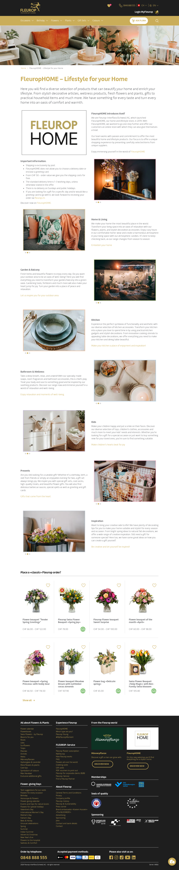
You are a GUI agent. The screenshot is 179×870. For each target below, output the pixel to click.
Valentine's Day (27, 808)
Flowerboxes (26, 730)
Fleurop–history (62, 800)
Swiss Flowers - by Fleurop (32, 733)
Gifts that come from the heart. (36, 496)
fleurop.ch (40, 198)
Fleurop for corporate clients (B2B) (70, 772)
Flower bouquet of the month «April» (141, 620)
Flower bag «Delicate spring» (105, 681)
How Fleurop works (64, 755)
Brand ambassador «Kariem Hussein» (71, 808)
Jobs (58, 819)
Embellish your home (101, 245)
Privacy (59, 794)
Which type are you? (64, 730)
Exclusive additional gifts (31, 775)
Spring (23, 825)
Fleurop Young (62, 733)
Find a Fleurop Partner (65, 777)
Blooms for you (27, 736)
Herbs (23, 755)
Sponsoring (60, 816)
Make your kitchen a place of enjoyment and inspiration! (118, 345)
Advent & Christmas (29, 833)
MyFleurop (60, 752)
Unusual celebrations (29, 822)
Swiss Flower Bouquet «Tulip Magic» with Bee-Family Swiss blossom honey (142, 683)
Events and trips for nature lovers (35, 802)
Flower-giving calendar (30, 800)
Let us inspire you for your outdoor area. (40, 295)
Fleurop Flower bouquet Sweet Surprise (106, 620)
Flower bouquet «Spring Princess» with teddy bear (35, 682)
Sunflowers (25, 744)
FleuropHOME (138, 151)
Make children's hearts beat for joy (108, 444)
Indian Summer (27, 830)
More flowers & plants (30, 763)
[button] (27, 20)
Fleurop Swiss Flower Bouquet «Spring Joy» (70, 620)
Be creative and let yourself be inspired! (110, 546)
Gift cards (60, 766)
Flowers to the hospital (30, 839)
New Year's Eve (27, 836)
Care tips (24, 766)
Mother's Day (26, 814)
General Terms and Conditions (68, 791)
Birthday (24, 794)
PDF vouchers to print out (67, 769)
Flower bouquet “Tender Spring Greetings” (35, 620)
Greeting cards (62, 763)
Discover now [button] (101, 762)
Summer (24, 828)
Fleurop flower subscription (67, 749)
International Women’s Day (32, 811)
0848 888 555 (34, 856)
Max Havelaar (26, 772)
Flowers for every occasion (32, 791)
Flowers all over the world (67, 761)
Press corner (61, 805)
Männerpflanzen (27, 758)
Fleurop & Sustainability (66, 802)
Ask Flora (141, 20)
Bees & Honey (26, 819)
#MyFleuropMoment (64, 736)
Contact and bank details (66, 822)
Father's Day (26, 816)
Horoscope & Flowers (30, 797)
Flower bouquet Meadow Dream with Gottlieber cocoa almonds (71, 682)
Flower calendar (27, 727)
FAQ (58, 758)
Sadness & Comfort (29, 841)
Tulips (23, 747)
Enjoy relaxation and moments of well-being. (43, 394)
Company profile (63, 797)
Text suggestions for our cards (33, 788)
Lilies (22, 741)
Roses (23, 738)
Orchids (24, 752)
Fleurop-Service (62, 774)
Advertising (60, 813)
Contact (59, 825)
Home (23, 68)
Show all (27, 698)
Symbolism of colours (30, 769)
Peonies (24, 749)
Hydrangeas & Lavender (31, 761)
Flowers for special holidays (32, 805)
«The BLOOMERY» (63, 811)
